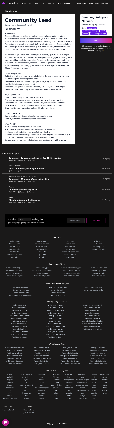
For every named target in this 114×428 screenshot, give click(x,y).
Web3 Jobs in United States (92, 324)
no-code (69, 393)
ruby (94, 382)
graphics (56, 388)
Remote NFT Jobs (99, 273)
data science (26, 393)
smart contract (105, 374)
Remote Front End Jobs (14, 268)
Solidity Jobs (14, 252)
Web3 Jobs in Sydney (98, 353)
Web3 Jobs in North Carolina (70, 356)
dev (41, 377)
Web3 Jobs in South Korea (55, 326)
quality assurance (82, 390)
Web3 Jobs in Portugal (92, 308)
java (56, 398)
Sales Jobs (98, 244)
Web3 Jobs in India (55, 316)
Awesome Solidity (8, 410)
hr (56, 390)
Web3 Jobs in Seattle (98, 348)
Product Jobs (70, 244)
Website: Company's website (94, 24)
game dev (56, 380)
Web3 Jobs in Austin (14, 356)
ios (56, 396)
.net (41, 385)
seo (94, 398)
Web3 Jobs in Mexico (55, 329)
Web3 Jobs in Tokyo (98, 358)
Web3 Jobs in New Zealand (92, 305)
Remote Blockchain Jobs (71, 270)
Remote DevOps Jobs (42, 276)
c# (10, 390)
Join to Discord (29, 412)
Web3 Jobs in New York (70, 350)
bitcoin (9, 385)
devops (41, 380)
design (26, 398)
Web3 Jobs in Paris (70, 358)
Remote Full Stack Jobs (14, 273)
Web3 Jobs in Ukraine (92, 318)
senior (94, 396)
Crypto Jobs (42, 254)
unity (105, 382)
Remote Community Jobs (58, 287)
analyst (9, 374)
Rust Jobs (14, 257)
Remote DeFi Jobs (98, 276)
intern (56, 393)
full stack (56, 377)
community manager (9, 398)
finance (41, 396)
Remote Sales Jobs (58, 295)
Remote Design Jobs (58, 290)
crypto (26, 380)
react (82, 393)
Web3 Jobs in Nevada (70, 353)
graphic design (56, 385)
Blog (91, 4)
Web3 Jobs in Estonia (19, 337)
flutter (41, 398)
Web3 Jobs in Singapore (98, 350)
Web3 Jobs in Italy (55, 318)
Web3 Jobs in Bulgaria (19, 324)
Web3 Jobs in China (19, 329)
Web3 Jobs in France (55, 305)
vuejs (105, 385)
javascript (68, 374)
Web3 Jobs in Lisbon (41, 361)
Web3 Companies (65, 4)
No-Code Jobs (70, 246)
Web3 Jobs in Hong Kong (42, 358)
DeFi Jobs (70, 241)
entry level (42, 390)
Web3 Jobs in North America (19, 316)
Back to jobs (11, 11)
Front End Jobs (14, 244)
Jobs (36, 4)
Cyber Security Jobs (42, 244)
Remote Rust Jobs (42, 273)
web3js (104, 390)
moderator (69, 388)
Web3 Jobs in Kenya (55, 324)
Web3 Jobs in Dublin (41, 356)
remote (94, 380)
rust (94, 385)
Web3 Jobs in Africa (19, 308)
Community (81, 4)
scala (94, 390)
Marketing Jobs (98, 246)
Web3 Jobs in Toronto (98, 361)
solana (104, 377)
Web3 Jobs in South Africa (92, 329)
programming (82, 382)
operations (82, 374)
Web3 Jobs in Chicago (42, 350)
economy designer (42, 388)
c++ (9, 393)
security (94, 393)
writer (105, 393)
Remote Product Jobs (20, 287)
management (69, 380)
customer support (26, 385)
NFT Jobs (42, 257)
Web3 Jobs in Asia (19, 305)
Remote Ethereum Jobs (71, 273)
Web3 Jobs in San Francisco (70, 364)
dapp (26, 390)
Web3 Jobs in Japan (55, 321)
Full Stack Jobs (14, 246)
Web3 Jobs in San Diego (70, 361)
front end (56, 374)
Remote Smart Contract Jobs (42, 270)
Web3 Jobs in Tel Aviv (98, 356)
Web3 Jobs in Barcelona (14, 361)
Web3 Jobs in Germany (19, 332)
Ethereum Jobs (41, 249)
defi (26, 396)
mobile (68, 385)
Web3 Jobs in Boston (41, 348)
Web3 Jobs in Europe (19, 310)
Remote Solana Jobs (71, 276)
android (9, 377)
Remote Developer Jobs (13, 276)
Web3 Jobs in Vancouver (98, 364)
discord (41, 382)
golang (56, 382)
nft (69, 390)
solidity (104, 380)
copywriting (26, 377)
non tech (69, 398)
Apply (96, 40)
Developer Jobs (14, 249)
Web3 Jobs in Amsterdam (14, 348)
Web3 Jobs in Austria (19, 321)
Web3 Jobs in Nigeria (55, 332)
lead (68, 377)
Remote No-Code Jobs (21, 290)
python (82, 388)
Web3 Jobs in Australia (19, 318)
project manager (82, 385)
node (69, 396)
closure (9, 396)
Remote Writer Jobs (58, 293)
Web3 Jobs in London (41, 364)
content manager (26, 374)
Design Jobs (70, 257)
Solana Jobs (42, 252)
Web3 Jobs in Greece (55, 308)
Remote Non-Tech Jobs (20, 293)
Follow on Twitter (29, 410)
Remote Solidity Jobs (42, 268)
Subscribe (96, 221)
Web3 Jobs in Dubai (42, 353)
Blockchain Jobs (41, 246)
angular (9, 380)
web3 (105, 388)
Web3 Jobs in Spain (92, 310)
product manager (82, 380)
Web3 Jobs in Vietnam (92, 326)
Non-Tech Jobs (70, 249)
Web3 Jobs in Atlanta (14, 350)
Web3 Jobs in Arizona (14, 353)
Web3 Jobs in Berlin (14, 364)
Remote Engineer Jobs (99, 268)
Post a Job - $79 (101, 4)
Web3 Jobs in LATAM (19, 313)
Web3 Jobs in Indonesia (55, 310)
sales (94, 388)
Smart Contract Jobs (14, 254)
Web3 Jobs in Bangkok (14, 358)
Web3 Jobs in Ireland (55, 313)
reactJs (82, 396)
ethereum (41, 393)
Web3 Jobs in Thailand (92, 316)
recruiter (94, 374)
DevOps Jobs (41, 241)
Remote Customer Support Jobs (20, 295)
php (82, 377)
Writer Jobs (98, 241)
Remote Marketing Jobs (93, 287)
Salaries (26, 4)
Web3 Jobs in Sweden (92, 313)
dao (26, 388)
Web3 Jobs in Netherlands (55, 334)
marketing (68, 382)
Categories (48, 4)
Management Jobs (98, 249)
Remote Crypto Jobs (99, 270)
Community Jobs (70, 254)
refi (94, 377)
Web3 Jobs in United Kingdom (92, 321)
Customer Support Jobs (70, 252)
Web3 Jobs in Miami (70, 348)
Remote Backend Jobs (14, 270)
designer (42, 374)
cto (26, 382)
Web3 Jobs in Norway (55, 337)
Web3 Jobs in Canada (19, 326)
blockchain (10, 388)
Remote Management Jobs (93, 290)
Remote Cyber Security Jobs (71, 268)
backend (10, 382)
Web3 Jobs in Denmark (19, 334)
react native (82, 398)
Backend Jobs (14, 241)
